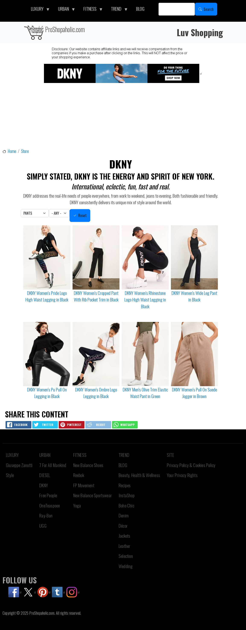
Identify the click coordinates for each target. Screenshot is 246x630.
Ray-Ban (45, 515)
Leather (124, 546)
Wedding (125, 566)
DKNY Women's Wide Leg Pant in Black (194, 296)
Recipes (125, 485)
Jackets (124, 535)
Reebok (78, 475)
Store (25, 151)
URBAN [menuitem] (65, 9)
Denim (124, 515)
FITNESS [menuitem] (91, 9)
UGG (43, 525)
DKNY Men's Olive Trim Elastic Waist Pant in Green (145, 393)
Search (209, 9)
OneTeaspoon (49, 505)
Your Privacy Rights (182, 475)
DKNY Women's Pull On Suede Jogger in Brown (194, 393)
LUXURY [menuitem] (38, 9)
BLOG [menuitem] (140, 8)
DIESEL (44, 475)
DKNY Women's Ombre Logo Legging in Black (96, 393)
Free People (48, 495)
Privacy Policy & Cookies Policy (191, 465)
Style (10, 475)
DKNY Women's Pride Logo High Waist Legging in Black (46, 296)
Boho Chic (126, 505)
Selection (126, 556)
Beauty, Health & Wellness (139, 475)
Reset (82, 215)
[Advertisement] (124, 116)
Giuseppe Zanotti (19, 465)
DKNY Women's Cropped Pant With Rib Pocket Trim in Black (96, 296)
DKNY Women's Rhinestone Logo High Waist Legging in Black (145, 300)
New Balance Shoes (88, 465)
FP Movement (83, 485)
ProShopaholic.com (54, 32)
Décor (123, 525)
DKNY (43, 485)
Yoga (77, 505)
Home (12, 151)
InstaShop (127, 495)
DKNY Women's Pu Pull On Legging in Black (47, 393)
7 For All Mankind (52, 465)
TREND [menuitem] (117, 9)
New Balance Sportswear (92, 495)
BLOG (123, 465)
